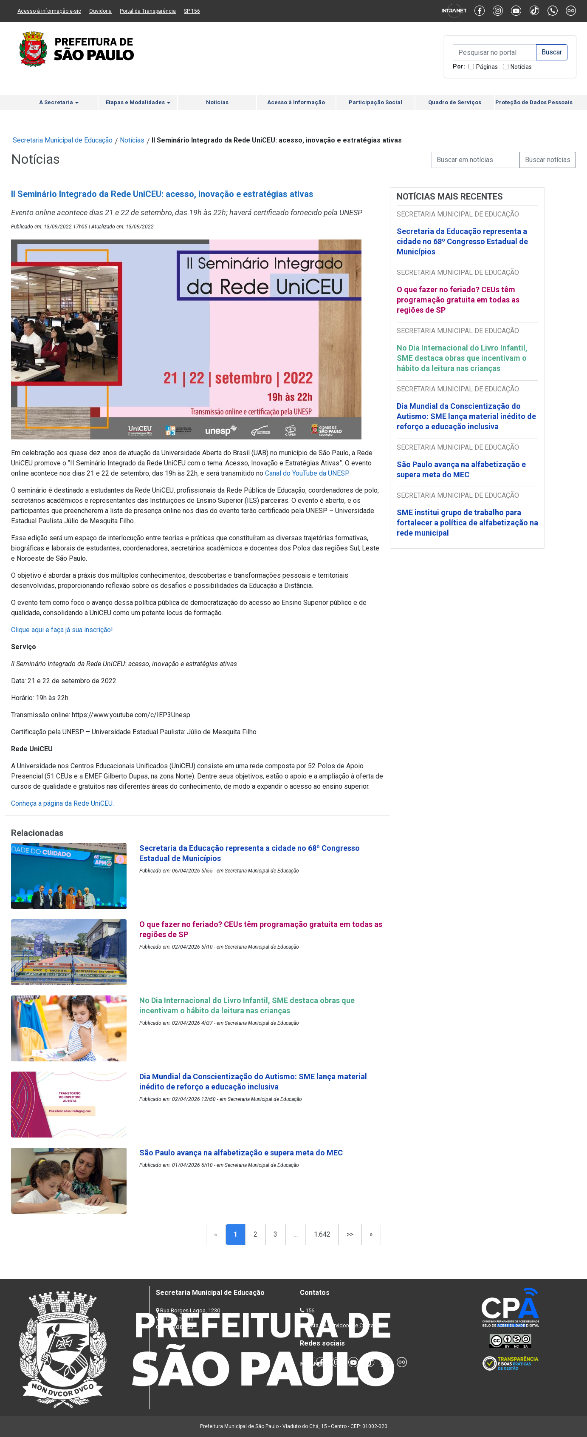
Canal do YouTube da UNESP (306, 473)
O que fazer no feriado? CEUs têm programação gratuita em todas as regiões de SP (458, 299)
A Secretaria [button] (59, 102)
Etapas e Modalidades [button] (138, 102)
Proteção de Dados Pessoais (534, 102)
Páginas (487, 66)
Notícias (521, 66)
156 (309, 1310)
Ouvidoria (100, 11)
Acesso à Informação (296, 102)
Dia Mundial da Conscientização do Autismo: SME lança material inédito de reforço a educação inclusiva (466, 416)
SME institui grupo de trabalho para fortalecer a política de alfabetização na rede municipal (467, 522)
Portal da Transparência (148, 11)
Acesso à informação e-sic (49, 11)
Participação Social (375, 102)
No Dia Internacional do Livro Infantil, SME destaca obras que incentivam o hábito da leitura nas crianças (462, 358)
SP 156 (192, 11)
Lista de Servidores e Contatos (344, 1325)
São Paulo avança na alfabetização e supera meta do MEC (461, 469)
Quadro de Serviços (454, 102)
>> (350, 1234)
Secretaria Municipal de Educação (63, 140)
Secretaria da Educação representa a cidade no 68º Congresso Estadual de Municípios (462, 241)
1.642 (322, 1234)
